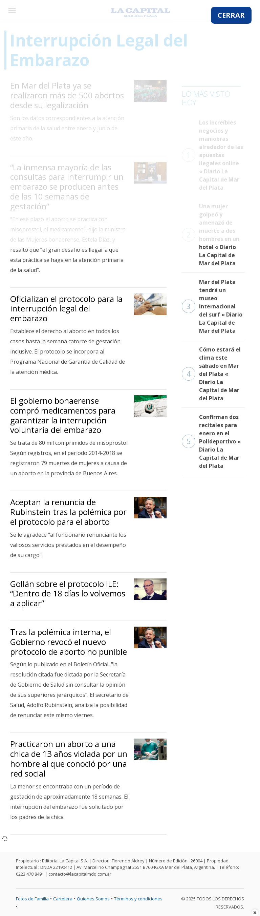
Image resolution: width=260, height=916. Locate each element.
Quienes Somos (93, 899)
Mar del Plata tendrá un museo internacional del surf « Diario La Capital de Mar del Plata (212, 306)
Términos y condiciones (138, 899)
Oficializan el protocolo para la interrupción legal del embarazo (66, 308)
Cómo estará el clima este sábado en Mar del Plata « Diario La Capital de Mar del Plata (211, 374)
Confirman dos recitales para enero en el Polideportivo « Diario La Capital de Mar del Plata (211, 441)
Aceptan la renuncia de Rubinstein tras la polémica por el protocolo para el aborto (68, 511)
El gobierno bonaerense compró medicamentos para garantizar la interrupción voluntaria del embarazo (62, 415)
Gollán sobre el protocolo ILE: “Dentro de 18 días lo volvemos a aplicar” (67, 593)
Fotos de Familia (32, 899)
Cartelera (62, 899)
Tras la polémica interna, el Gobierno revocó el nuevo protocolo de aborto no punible (68, 641)
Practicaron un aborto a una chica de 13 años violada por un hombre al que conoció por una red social (68, 758)
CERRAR (231, 15)
